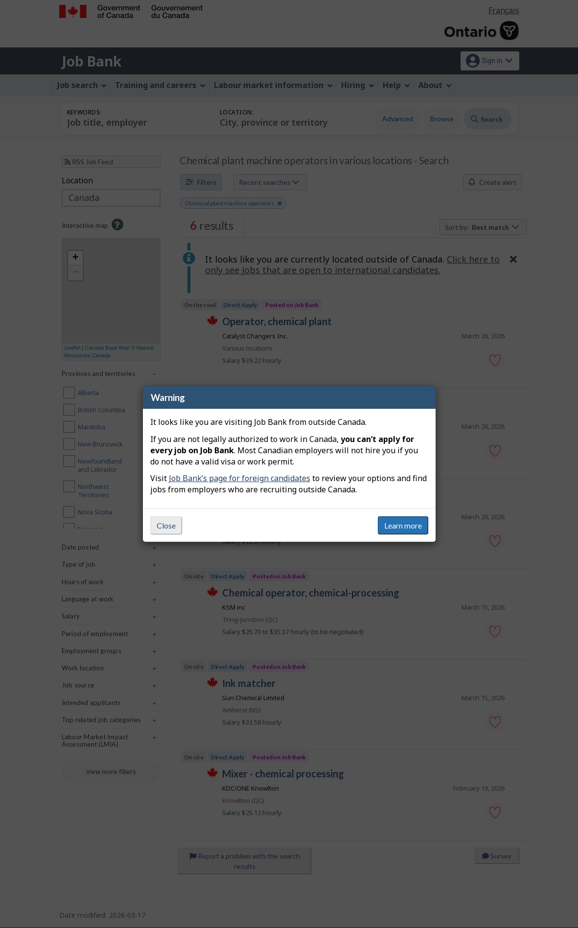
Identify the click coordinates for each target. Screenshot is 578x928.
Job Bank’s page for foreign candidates (239, 478)
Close (166, 525)
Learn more (403, 525)
